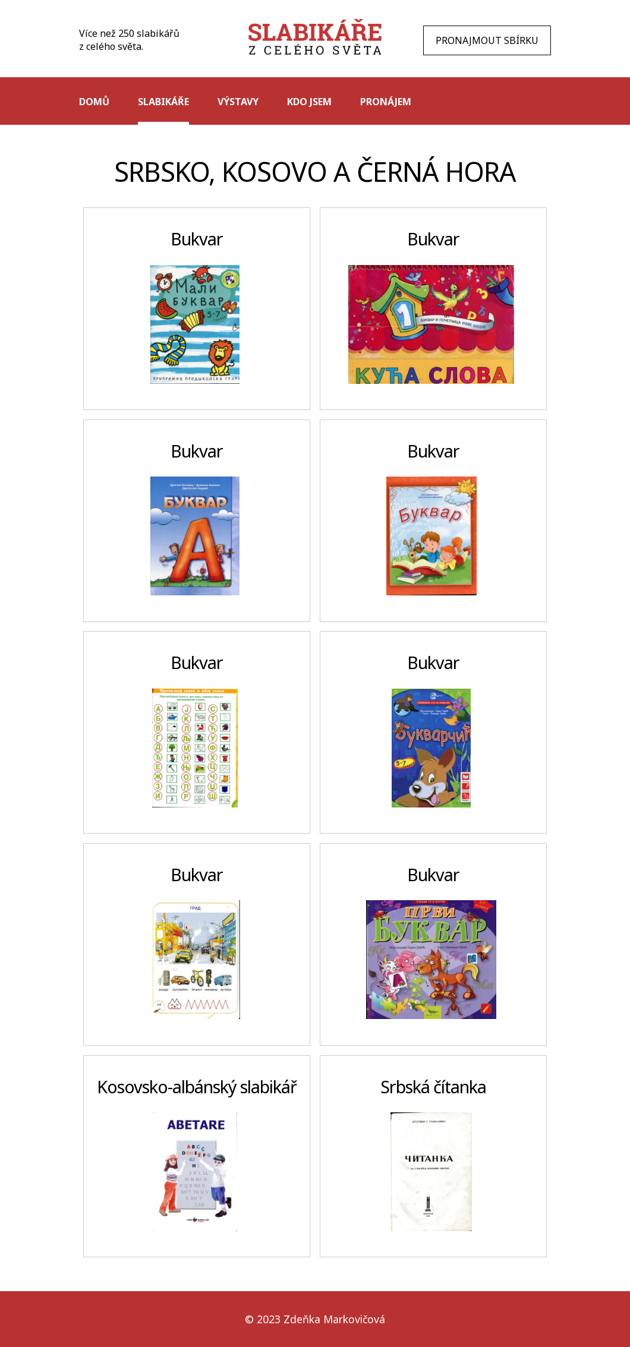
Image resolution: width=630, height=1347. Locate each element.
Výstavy (238, 101)
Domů (94, 101)
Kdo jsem (309, 101)
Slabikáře (163, 101)
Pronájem (385, 101)
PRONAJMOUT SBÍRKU (487, 40)
